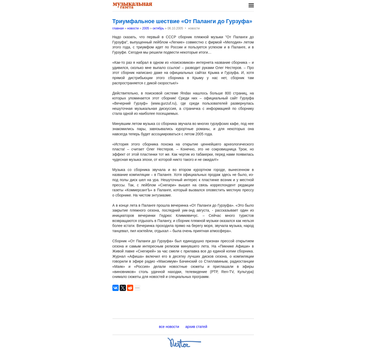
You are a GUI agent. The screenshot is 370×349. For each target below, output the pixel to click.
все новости (169, 327)
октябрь (158, 28)
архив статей (196, 327)
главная (118, 28)
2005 (145, 28)
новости (133, 28)
